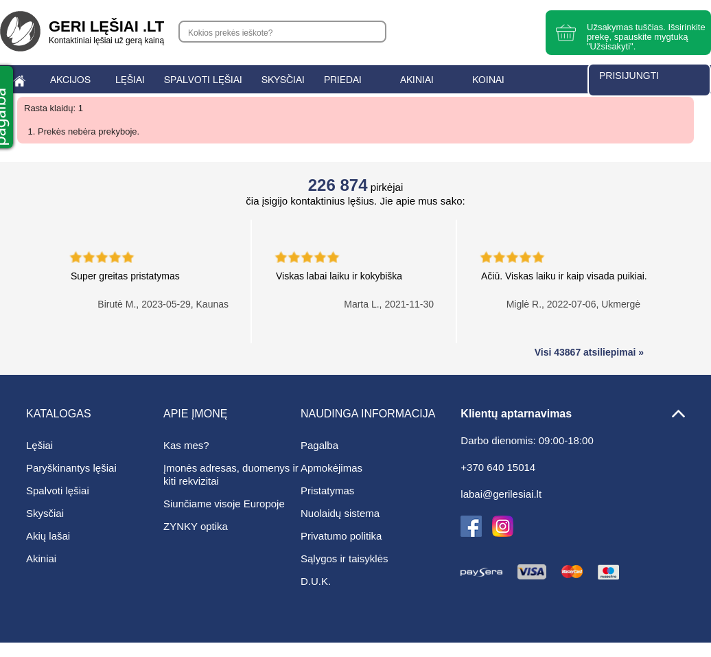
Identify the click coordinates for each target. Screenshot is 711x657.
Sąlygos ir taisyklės (344, 558)
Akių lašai (48, 536)
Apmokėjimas (331, 468)
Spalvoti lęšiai (57, 490)
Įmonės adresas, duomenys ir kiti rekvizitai (231, 474)
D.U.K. (316, 581)
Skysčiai (45, 513)
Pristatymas (327, 490)
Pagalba (319, 445)
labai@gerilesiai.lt (501, 494)
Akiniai (41, 558)
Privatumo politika (341, 536)
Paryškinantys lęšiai (71, 468)
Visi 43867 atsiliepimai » (589, 352)
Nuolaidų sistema (340, 513)
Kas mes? (186, 445)
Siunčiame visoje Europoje (224, 503)
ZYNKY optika (195, 526)
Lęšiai (39, 445)
